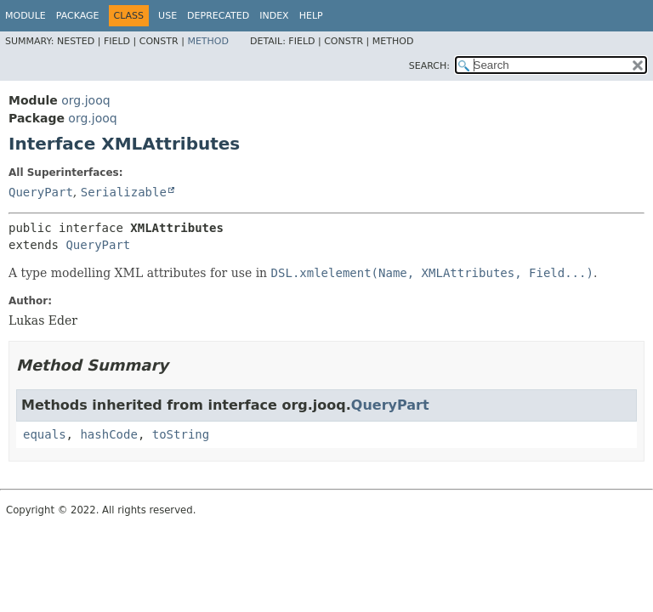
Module (25, 15)
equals (44, 434)
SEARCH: (429, 65)
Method (208, 41)
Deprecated (218, 15)
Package (77, 15)
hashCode (108, 434)
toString (180, 434)
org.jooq (85, 100)
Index (273, 15)
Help (311, 15)
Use (167, 15)
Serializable (124, 192)
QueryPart (41, 192)
